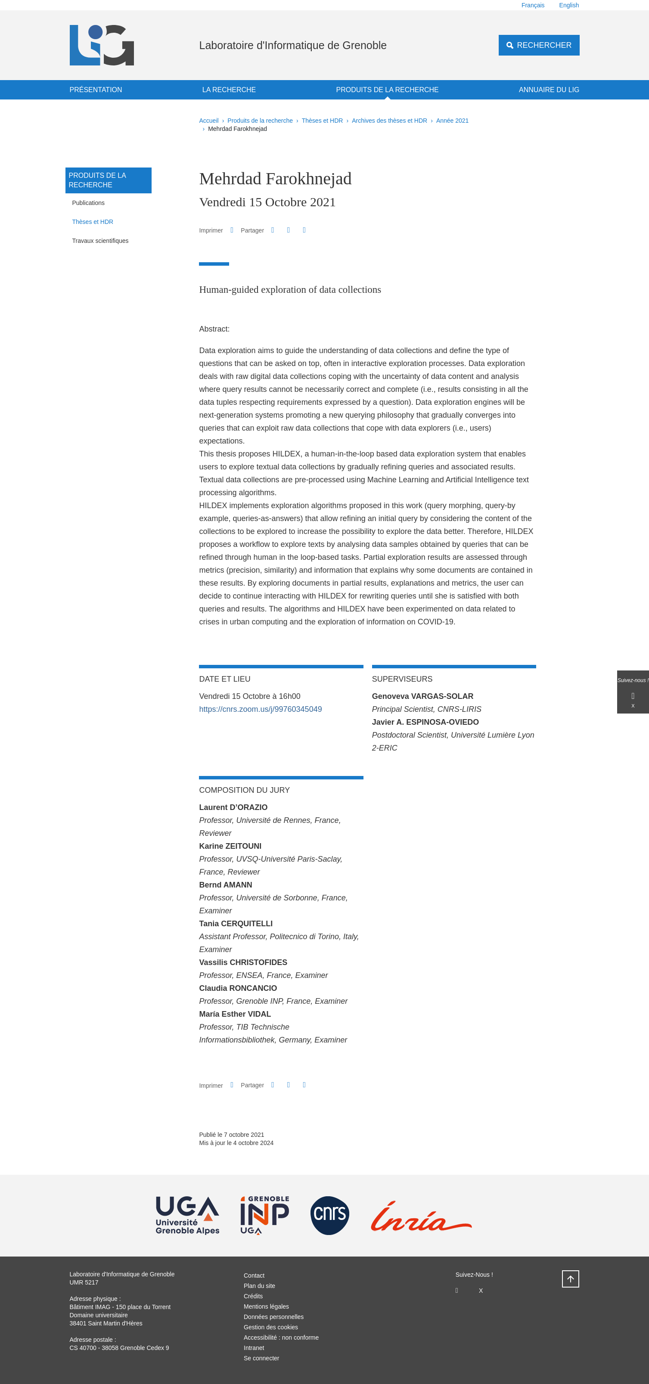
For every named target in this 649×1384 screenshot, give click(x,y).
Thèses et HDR (322, 120)
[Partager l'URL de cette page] (304, 230)
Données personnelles (274, 1316)
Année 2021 (452, 120)
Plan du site (259, 1285)
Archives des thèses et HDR (389, 120)
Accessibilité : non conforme (281, 1337)
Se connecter (261, 1358)
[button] (273, 230)
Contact (254, 1275)
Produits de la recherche (387, 89)
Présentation (96, 89)
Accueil (209, 120)
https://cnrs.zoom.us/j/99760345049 (260, 709)
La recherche (229, 89)
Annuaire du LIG (549, 89)
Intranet (254, 1347)
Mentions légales (266, 1306)
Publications (88, 202)
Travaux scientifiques (100, 240)
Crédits (253, 1296)
